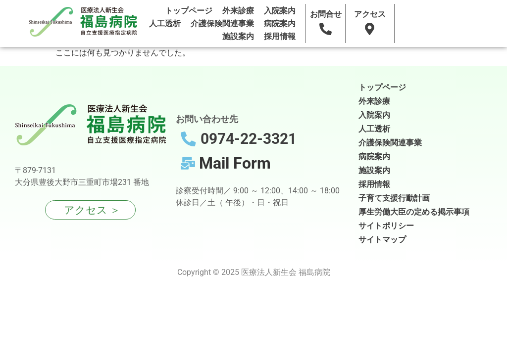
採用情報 (280, 36)
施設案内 (238, 36)
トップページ (188, 10)
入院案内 (280, 10)
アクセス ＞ (92, 210)
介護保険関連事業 (222, 23)
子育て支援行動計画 (394, 198)
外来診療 (238, 10)
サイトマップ (382, 239)
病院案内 (280, 23)
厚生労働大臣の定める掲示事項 (413, 212)
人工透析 (165, 23)
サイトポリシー (386, 225)
